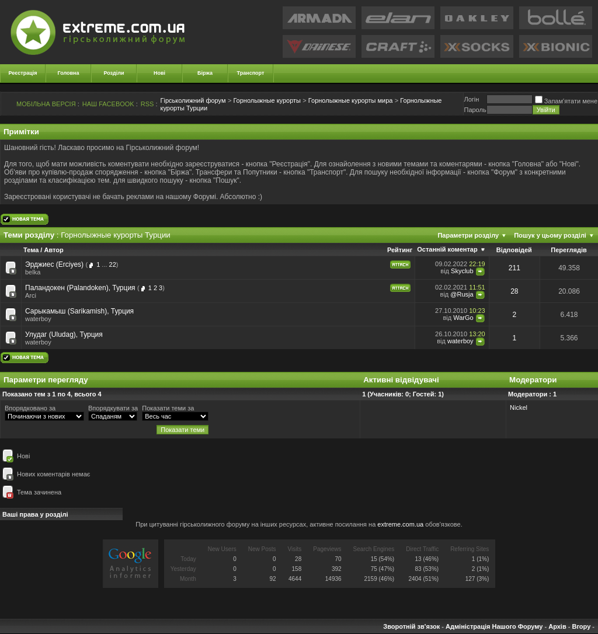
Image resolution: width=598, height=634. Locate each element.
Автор (53, 249)
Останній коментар (447, 249)
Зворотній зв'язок (411, 626)
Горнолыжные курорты (267, 100)
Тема (31, 249)
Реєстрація (23, 73)
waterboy (38, 318)
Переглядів (569, 249)
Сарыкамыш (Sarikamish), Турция (79, 311)
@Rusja (461, 294)
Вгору (581, 626)
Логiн (471, 99)
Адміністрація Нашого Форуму (494, 626)
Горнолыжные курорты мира (350, 100)
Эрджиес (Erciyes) (54, 264)
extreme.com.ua (400, 524)
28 (514, 291)
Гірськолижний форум (193, 100)
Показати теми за (168, 408)
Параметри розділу (468, 235)
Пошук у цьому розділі (550, 235)
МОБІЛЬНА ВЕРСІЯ (46, 103)
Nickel (518, 407)
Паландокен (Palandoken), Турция (80, 288)
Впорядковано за (30, 408)
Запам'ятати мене (566, 100)
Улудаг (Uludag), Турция (64, 334)
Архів (557, 626)
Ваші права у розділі (35, 514)
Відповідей (514, 249)
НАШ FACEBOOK (108, 103)
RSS (147, 103)
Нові (159, 73)
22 (112, 264)
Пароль (475, 109)
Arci (30, 295)
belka (32, 272)
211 (514, 268)
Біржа (205, 73)
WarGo (463, 317)
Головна (68, 73)
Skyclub (462, 270)
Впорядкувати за (113, 408)
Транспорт (251, 73)
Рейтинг (399, 249)
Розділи (113, 73)
